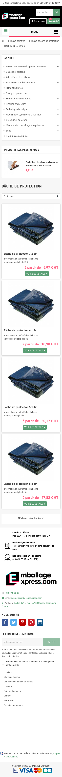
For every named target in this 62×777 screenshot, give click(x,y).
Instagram (40, 622)
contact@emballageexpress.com (26, 598)
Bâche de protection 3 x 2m (20, 253)
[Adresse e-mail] (22, 642)
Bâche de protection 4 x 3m (20, 330)
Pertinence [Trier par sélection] (8, 196)
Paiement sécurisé (12, 691)
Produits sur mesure (13, 705)
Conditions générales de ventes (18, 681)
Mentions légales (12, 677)
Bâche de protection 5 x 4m (20, 407)
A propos (8, 686)
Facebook (5, 622)
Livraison (8, 672)
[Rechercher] (48, 12)
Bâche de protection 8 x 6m (20, 483)
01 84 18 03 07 (53, 3)
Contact (7, 695)
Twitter (13, 622)
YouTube (22, 622)
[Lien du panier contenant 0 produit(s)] (53, 21)
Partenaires (9, 700)
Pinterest (31, 622)
